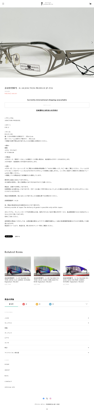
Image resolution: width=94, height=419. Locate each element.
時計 (6, 347)
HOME (7, 364)
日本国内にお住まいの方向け (47, 110)
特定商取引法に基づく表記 (52, 404)
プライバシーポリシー (40, 404)
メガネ (7, 318)
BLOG (7, 375)
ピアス (7, 338)
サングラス (8, 323)
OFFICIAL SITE (10, 387)
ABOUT (7, 370)
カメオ (7, 342)
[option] (47, 42)
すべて (11, 304)
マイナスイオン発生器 (12, 352)
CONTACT (8, 381)
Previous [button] (2, 42)
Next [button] (92, 42)
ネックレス (8, 333)
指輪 (6, 328)
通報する (17, 236)
